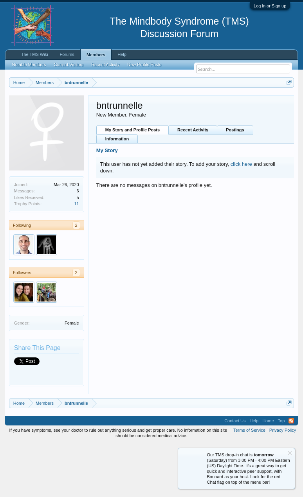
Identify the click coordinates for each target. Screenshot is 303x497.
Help (121, 54)
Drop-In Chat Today (225, 139)
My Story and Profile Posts (132, 182)
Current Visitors (69, 64)
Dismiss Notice (288, 101)
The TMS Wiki (34, 54)
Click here (101, 118)
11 (76, 256)
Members (96, 54)
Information (117, 191)
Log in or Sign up (270, 6)
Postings (235, 182)
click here (241, 216)
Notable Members (29, 64)
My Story (107, 203)
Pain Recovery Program (264, 140)
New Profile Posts (144, 64)
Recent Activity (192, 182)
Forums (67, 54)
